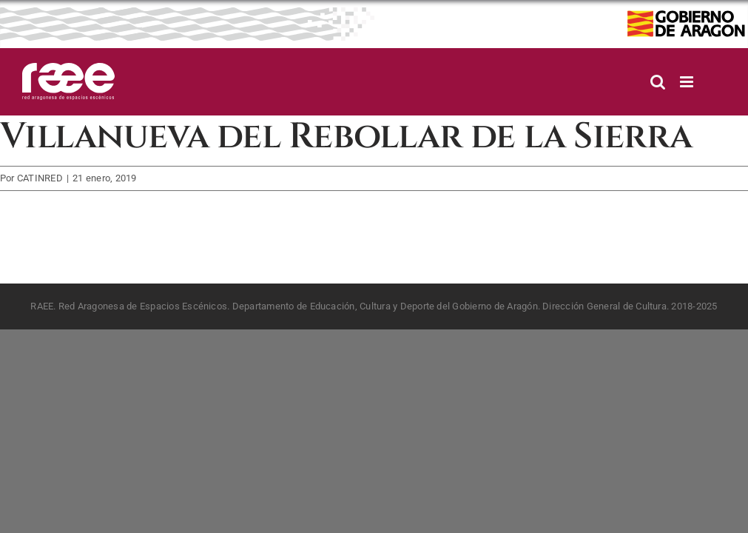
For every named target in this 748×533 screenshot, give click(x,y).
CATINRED (40, 178)
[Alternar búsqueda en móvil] (657, 82)
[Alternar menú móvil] (687, 82)
